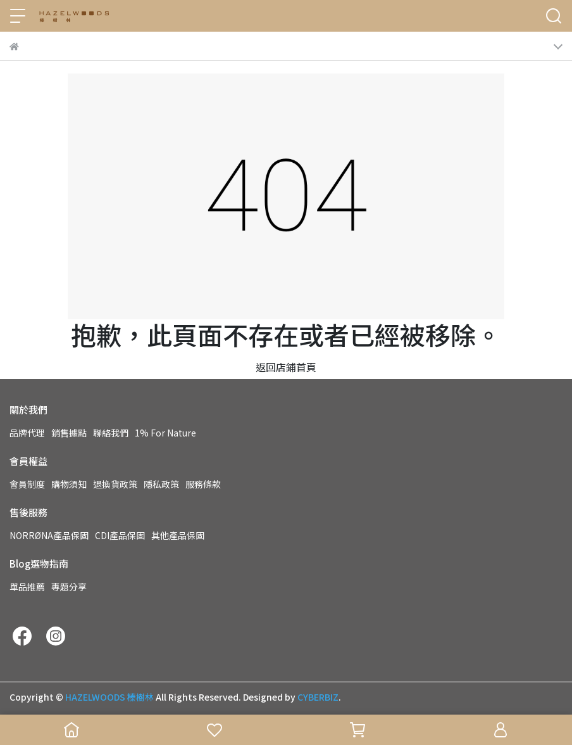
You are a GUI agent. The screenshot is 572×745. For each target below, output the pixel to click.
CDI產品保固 (120, 535)
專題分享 (69, 586)
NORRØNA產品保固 (49, 535)
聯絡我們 (110, 432)
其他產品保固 (177, 535)
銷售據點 (69, 432)
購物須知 (69, 484)
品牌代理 (27, 432)
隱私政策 (161, 484)
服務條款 (203, 484)
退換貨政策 (115, 484)
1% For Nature (165, 432)
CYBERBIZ (318, 697)
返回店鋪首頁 (286, 366)
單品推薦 (27, 586)
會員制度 (27, 484)
